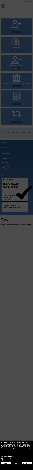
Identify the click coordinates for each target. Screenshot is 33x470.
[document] (16, 448)
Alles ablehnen (6, 463)
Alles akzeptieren (27, 463)
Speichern (16, 463)
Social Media (6, 458)
